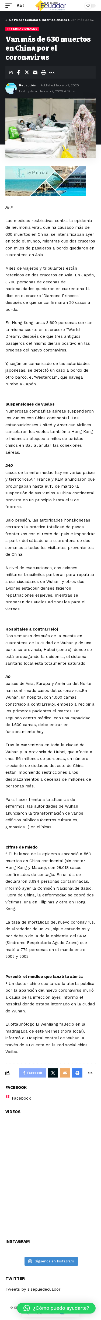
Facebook (21, 1098)
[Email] (35, 72)
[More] (51, 72)
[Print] (43, 72)
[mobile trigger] (10, 5)
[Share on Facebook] (18, 72)
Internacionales (22, 28)
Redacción (27, 85)
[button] (56, 1308)
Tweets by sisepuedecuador (33, 1289)
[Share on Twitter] (26, 72)
